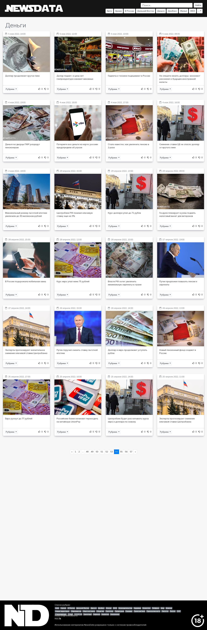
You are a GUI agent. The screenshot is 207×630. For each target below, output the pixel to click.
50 (97, 451)
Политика (109, 611)
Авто (109, 11)
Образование (76, 611)
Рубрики (10, 89)
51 (102, 451)
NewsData (89, 624)
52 (107, 451)
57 (131, 451)
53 (111, 451)
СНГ (178, 611)
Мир (162, 608)
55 (121, 451)
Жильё (183, 11)
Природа (129, 611)
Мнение (169, 608)
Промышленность (153, 611)
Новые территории (62, 611)
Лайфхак (155, 608)
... (198, 11)
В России (129, 11)
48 (87, 451)
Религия (165, 611)
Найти (198, 5)
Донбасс (172, 11)
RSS (58, 618)
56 (126, 451)
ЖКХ (192, 11)
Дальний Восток (145, 11)
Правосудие (119, 611)
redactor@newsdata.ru (66, 615)
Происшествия (139, 611)
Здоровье (137, 608)
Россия (172, 611)
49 (92, 451)
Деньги (161, 11)
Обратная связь (89, 611)
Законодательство (125, 608)
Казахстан (146, 608)
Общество (100, 611)
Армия (118, 11)
